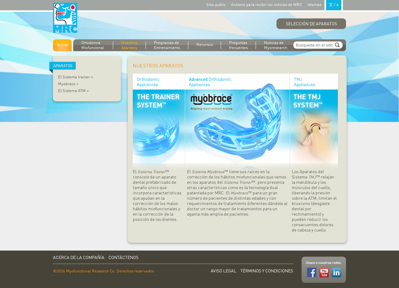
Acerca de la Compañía (78, 258)
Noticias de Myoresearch (275, 45)
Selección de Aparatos (311, 24)
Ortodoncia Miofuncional (92, 45)
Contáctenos (123, 258)
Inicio (62, 45)
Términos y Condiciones (266, 271)
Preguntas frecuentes (238, 45)
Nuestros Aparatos (129, 45)
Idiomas (325, 4)
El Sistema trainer (75, 77)
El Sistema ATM (73, 91)
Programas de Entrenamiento (167, 45)
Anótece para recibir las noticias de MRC (266, 5)
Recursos (204, 45)
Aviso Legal (223, 271)
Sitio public (216, 5)
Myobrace (68, 84)
